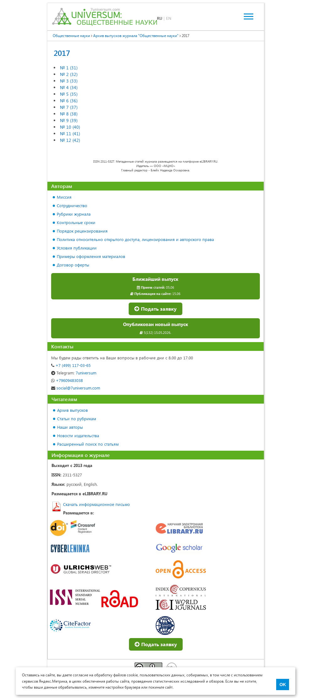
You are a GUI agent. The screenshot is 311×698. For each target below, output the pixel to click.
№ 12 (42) (70, 140)
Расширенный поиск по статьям (88, 444)
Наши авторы (70, 427)
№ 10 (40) (70, 127)
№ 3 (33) (69, 81)
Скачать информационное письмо (96, 504)
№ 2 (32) (69, 74)
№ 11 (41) (70, 134)
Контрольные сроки (76, 222)
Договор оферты (73, 264)
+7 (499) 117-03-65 (71, 365)
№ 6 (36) (69, 101)
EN (168, 18)
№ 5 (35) (69, 94)
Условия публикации (77, 247)
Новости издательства (78, 435)
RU (159, 18)
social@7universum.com (75, 387)
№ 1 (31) (69, 68)
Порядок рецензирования (82, 231)
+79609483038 (67, 380)
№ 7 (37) (69, 107)
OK (282, 684)
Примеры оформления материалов (91, 256)
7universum (73, 372)
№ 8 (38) (69, 114)
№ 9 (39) (69, 120)
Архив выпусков (72, 410)
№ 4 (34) (69, 87)
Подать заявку (155, 308)
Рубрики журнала (74, 214)
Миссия (64, 197)
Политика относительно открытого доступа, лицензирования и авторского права (135, 239)
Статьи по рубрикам (76, 418)
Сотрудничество (72, 205)
